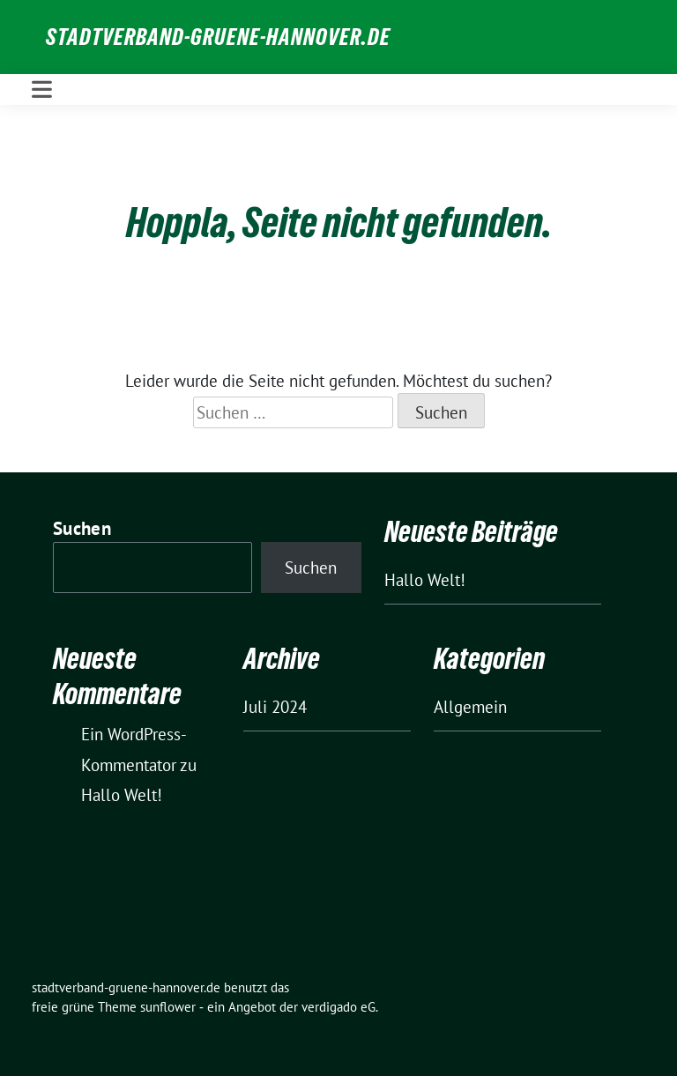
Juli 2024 (275, 706)
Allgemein (470, 706)
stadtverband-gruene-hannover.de (218, 37)
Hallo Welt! (424, 579)
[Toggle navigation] (42, 89)
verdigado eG (338, 1006)
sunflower (168, 1006)
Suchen (82, 528)
